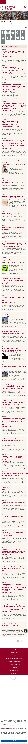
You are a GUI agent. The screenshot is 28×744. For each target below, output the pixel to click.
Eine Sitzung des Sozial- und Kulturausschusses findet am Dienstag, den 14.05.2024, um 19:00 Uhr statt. (14, 402)
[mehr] (23, 61)
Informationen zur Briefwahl (10, 348)
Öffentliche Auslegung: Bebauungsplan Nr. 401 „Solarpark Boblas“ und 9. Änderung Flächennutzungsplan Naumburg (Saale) (13, 386)
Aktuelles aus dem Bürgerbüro (10, 331)
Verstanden (14, 740)
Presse (14, 655)
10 (20, 641)
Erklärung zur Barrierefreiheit (14, 661)
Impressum (14, 667)
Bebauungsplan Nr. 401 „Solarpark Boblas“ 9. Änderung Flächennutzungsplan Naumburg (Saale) (14, 533)
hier (8, 728)
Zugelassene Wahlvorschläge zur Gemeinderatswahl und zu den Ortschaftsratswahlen (11, 625)
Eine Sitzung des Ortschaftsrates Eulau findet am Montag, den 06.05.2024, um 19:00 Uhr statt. (14, 457)
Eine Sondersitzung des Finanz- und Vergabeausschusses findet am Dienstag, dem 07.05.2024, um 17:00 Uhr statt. (13, 440)
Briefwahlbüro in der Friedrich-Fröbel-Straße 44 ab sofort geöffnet (12, 197)
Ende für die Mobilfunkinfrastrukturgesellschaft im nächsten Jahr (12, 182)
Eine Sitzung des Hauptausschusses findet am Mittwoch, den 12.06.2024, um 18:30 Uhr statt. (14, 52)
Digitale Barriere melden (14, 664)
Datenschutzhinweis (14, 738)
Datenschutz (15, 670)
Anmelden (14, 673)
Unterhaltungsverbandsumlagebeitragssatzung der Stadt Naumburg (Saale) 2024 (15, 474)
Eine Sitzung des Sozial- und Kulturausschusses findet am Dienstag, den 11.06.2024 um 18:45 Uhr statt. (14, 68)
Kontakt (14, 649)
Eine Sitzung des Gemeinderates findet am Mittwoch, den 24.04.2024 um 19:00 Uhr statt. (13, 568)
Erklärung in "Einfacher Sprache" (14, 658)
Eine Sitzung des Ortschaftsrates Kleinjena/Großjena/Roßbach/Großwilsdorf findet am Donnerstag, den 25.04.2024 (14, 551)
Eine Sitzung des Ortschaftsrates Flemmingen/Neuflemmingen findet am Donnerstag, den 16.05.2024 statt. (13, 280)
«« (8, 641)
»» (25, 641)
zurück (2, 643)
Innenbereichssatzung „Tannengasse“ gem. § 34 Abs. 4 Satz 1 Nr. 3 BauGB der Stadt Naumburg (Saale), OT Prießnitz (14, 244)
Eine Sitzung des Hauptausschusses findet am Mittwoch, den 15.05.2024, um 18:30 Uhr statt (14, 299)
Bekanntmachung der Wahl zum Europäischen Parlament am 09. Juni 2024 (13, 214)
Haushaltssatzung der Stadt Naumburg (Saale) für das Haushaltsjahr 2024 (12, 517)
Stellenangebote (14, 652)
